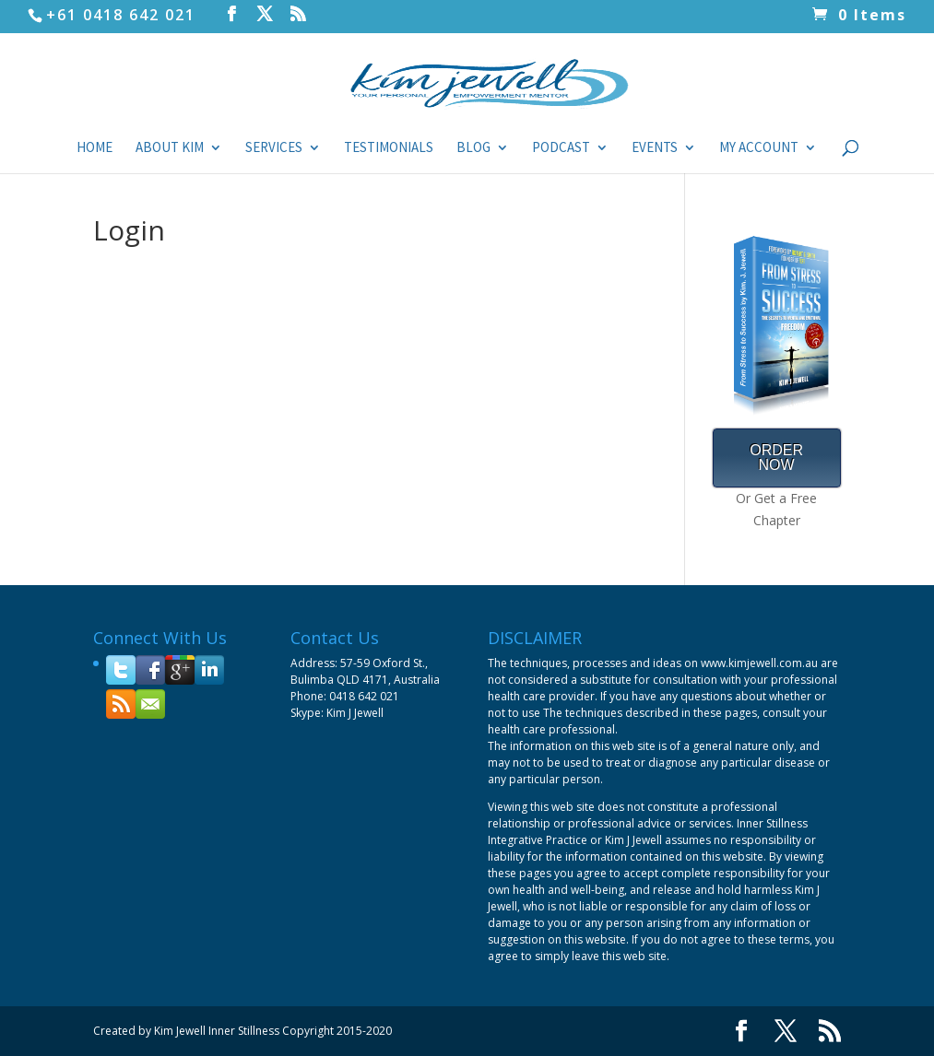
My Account (758, 148)
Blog (473, 148)
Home (94, 148)
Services (273, 148)
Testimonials (388, 148)
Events (655, 148)
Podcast (561, 148)
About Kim (170, 148)
